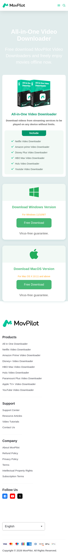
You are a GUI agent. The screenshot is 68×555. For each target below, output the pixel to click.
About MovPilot (10, 447)
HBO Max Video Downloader (18, 366)
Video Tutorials (10, 421)
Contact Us (8, 427)
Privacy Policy (10, 459)
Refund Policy (10, 453)
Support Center (10, 410)
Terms (5, 464)
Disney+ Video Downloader (17, 361)
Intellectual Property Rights (17, 470)
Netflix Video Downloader (16, 349)
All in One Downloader (14, 343)
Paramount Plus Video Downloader (22, 378)
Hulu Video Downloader (15, 372)
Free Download (34, 222)
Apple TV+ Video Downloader (19, 384)
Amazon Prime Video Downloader (21, 355)
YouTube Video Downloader (18, 390)
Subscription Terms (13, 476)
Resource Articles (12, 415)
